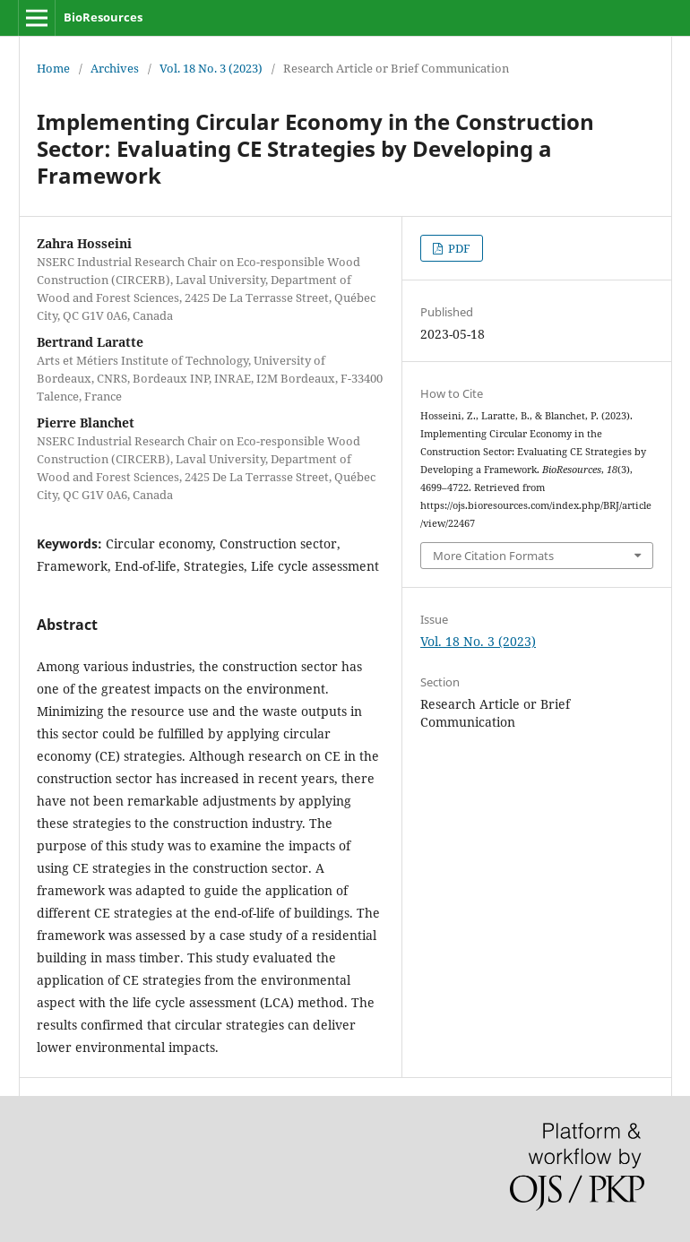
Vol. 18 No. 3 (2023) (211, 68)
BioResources (103, 17)
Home (53, 68)
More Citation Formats (493, 556)
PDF (457, 248)
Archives (115, 68)
